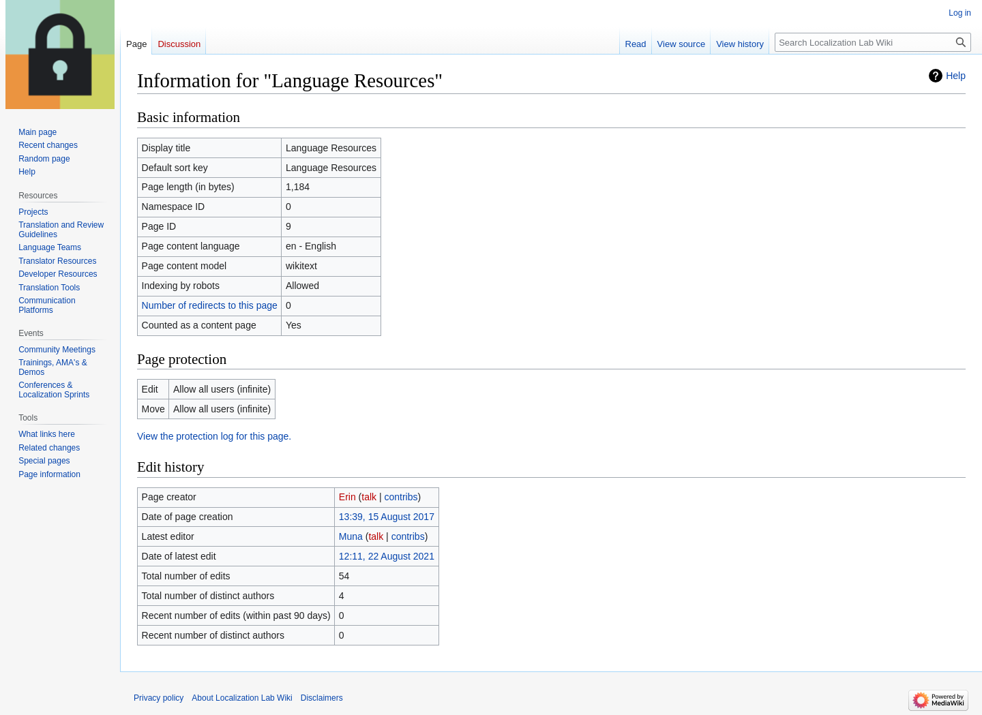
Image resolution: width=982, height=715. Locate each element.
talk (368, 496)
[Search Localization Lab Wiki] (873, 42)
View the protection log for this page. (214, 436)
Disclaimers (322, 698)
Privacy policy (158, 698)
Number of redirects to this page (210, 305)
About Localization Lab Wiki (242, 698)
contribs (401, 496)
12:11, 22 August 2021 (386, 556)
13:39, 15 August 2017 (386, 516)
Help (956, 75)
